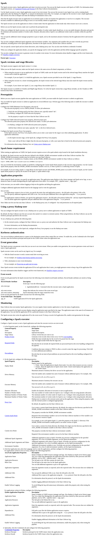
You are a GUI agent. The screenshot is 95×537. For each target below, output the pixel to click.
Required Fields (9, 343)
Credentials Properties (12, 530)
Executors (13, 58)
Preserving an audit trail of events (27, 264)
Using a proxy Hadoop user (42, 144)
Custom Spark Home (11, 416)
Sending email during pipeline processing (29, 258)
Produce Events (9, 337)
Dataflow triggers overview (11, 55)
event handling (67, 337)
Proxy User (8, 402)
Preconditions (9, 353)
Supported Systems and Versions (25, 9)
